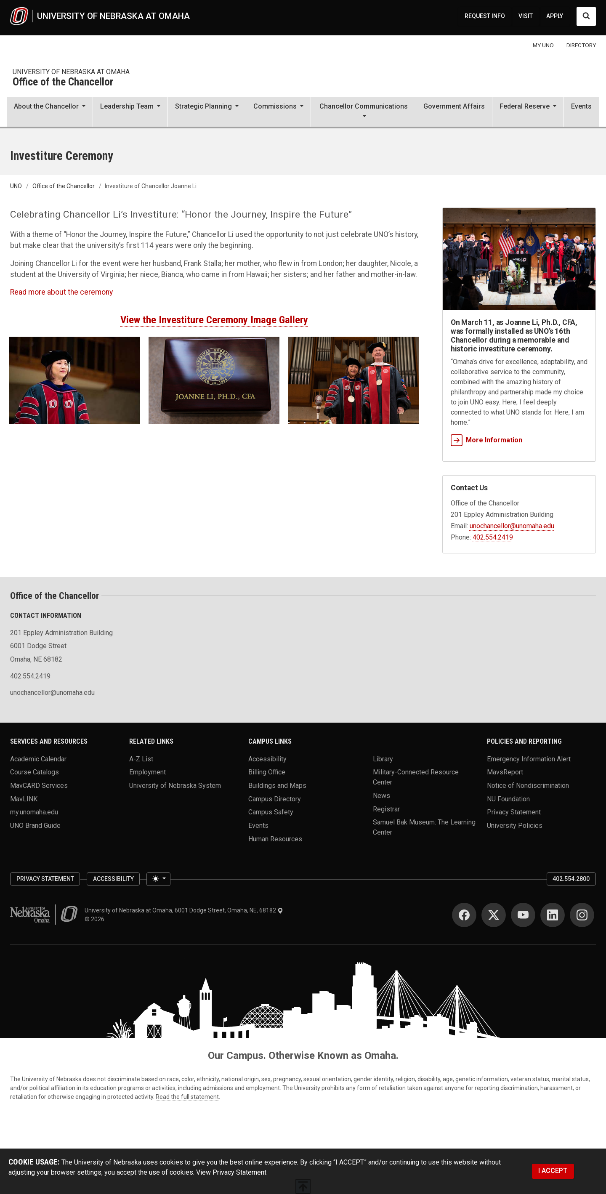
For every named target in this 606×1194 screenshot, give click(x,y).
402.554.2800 (571, 878)
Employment (147, 772)
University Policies (514, 825)
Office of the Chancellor (63, 82)
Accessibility (267, 759)
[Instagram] (582, 915)
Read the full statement (187, 1096)
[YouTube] (523, 915)
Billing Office (266, 772)
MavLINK (23, 799)
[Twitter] (493, 915)
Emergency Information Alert (529, 759)
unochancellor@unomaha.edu (512, 526)
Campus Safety (270, 812)
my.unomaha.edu (34, 812)
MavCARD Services (39, 786)
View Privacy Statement (231, 1172)
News (381, 796)
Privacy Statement (514, 812)
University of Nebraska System (175, 786)
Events (581, 106)
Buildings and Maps (277, 786)
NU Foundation (508, 799)
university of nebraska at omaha (71, 72)
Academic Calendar (38, 759)
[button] (50, 112)
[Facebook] (464, 915)
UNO (16, 186)
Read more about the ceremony (61, 292)
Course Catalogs (34, 772)
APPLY (554, 16)
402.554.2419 (493, 537)
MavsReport (505, 772)
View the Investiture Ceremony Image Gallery (214, 320)
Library (383, 759)
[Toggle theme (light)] (158, 879)
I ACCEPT (552, 1171)
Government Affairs (454, 106)
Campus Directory (274, 799)
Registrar (386, 809)
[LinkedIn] (552, 915)
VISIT (525, 16)
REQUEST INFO (485, 16)
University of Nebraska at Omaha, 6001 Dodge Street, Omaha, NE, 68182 (184, 910)
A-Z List (141, 759)
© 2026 (96, 919)
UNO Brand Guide (35, 825)
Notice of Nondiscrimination (528, 786)
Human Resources (275, 839)
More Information (486, 440)
